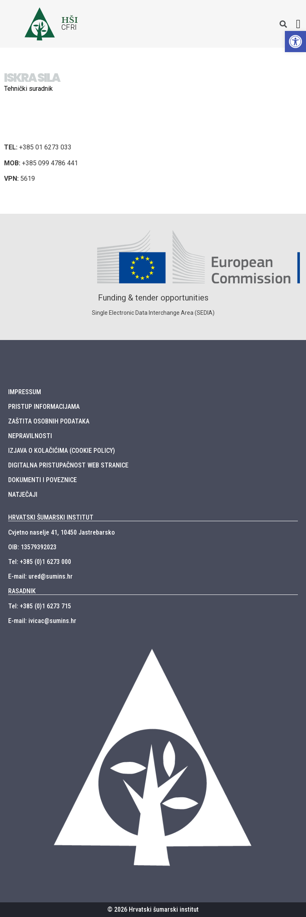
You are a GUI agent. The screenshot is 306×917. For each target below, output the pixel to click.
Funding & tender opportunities (153, 298)
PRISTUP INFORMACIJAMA (44, 406)
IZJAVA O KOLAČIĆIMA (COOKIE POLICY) (61, 450)
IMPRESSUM (24, 392)
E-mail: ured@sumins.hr (40, 576)
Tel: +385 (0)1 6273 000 (39, 562)
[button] (298, 24)
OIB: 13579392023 (32, 547)
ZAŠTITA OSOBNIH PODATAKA (48, 421)
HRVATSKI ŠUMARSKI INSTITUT (50, 517)
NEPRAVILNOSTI (30, 436)
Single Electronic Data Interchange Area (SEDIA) (153, 312)
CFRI (69, 27)
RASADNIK (22, 591)
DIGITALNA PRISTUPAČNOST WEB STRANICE (68, 465)
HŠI (69, 20)
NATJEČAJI (22, 494)
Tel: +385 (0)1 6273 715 (39, 606)
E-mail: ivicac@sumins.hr (42, 621)
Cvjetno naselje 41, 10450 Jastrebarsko (61, 532)
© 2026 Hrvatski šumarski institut (153, 909)
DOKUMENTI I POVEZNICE (42, 480)
